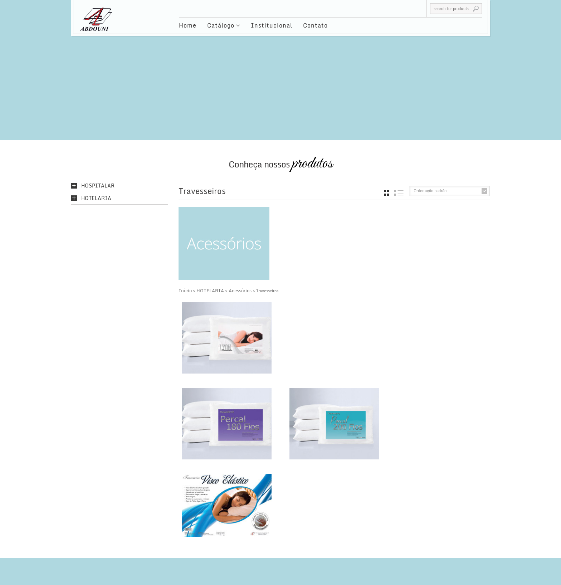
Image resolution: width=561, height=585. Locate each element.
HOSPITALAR (97, 186)
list (399, 193)
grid (386, 193)
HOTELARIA (210, 290)
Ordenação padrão (430, 190)
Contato (315, 25)
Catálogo (221, 26)
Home (187, 25)
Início (185, 290)
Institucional (271, 25)
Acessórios (240, 290)
